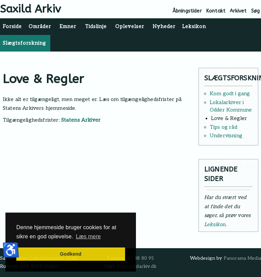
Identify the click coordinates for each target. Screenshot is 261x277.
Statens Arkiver (81, 120)
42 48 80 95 (140, 258)
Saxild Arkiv (30, 9)
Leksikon (214, 224)
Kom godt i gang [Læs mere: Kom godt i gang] (230, 94)
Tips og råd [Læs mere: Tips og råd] (223, 127)
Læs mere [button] (88, 236)
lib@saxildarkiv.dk (136, 266)
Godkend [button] (70, 254)
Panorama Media (242, 258)
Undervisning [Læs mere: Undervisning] (226, 136)
